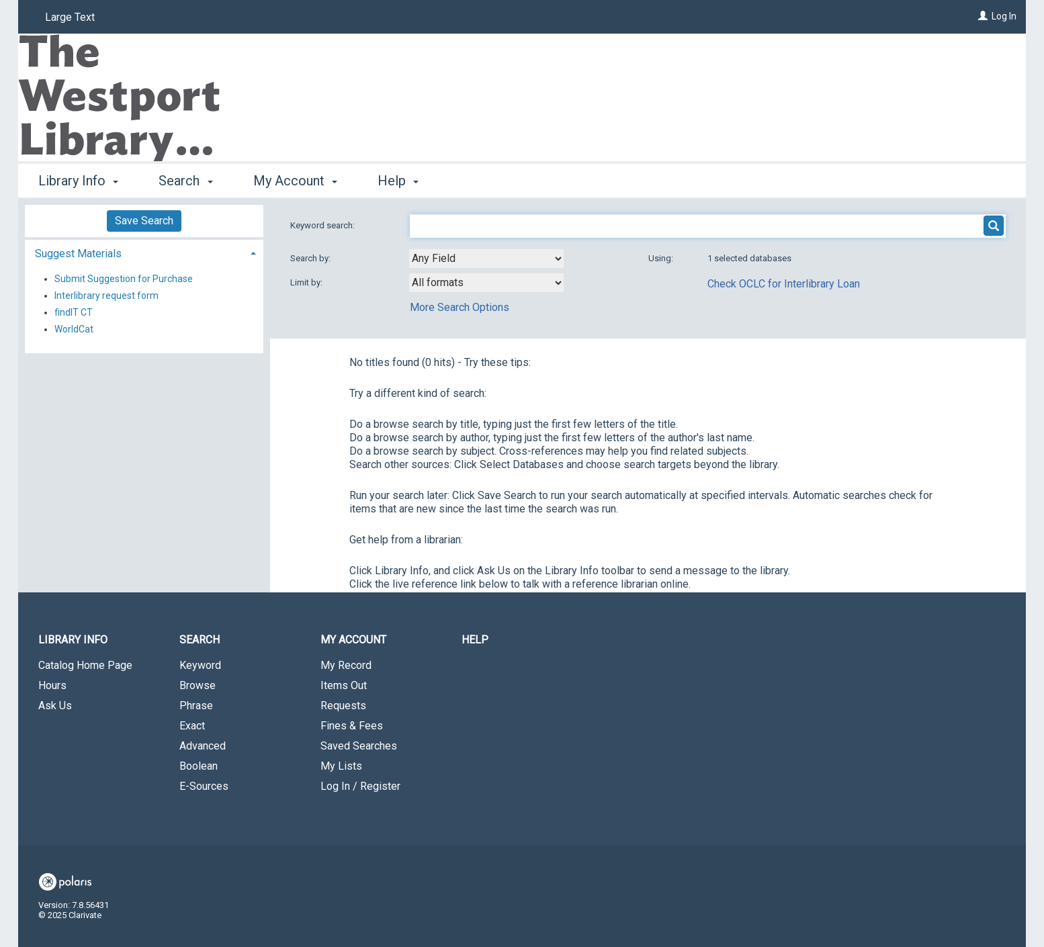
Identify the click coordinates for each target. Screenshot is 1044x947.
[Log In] (983, 16)
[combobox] (486, 258)
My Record (346, 665)
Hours (52, 685)
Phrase (196, 705)
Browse (197, 685)
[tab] (144, 252)
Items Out (343, 685)
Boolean (198, 766)
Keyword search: (323, 225)
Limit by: (307, 282)
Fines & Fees (351, 725)
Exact (192, 725)
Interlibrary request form (106, 295)
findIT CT (73, 312)
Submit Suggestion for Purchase (123, 278)
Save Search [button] (144, 220)
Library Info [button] (78, 181)
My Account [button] (295, 181)
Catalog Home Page (85, 665)
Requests (343, 705)
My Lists (341, 766)
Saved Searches (358, 745)
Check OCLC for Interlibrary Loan (783, 283)
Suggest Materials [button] (78, 253)
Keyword (200, 665)
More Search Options (459, 307)
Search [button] (185, 181)
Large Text (70, 17)
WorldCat (73, 329)
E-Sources (203, 786)
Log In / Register (360, 786)
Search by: (311, 258)
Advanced (202, 745)
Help (475, 639)
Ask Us (55, 705)
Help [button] (398, 181)
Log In (1004, 16)
